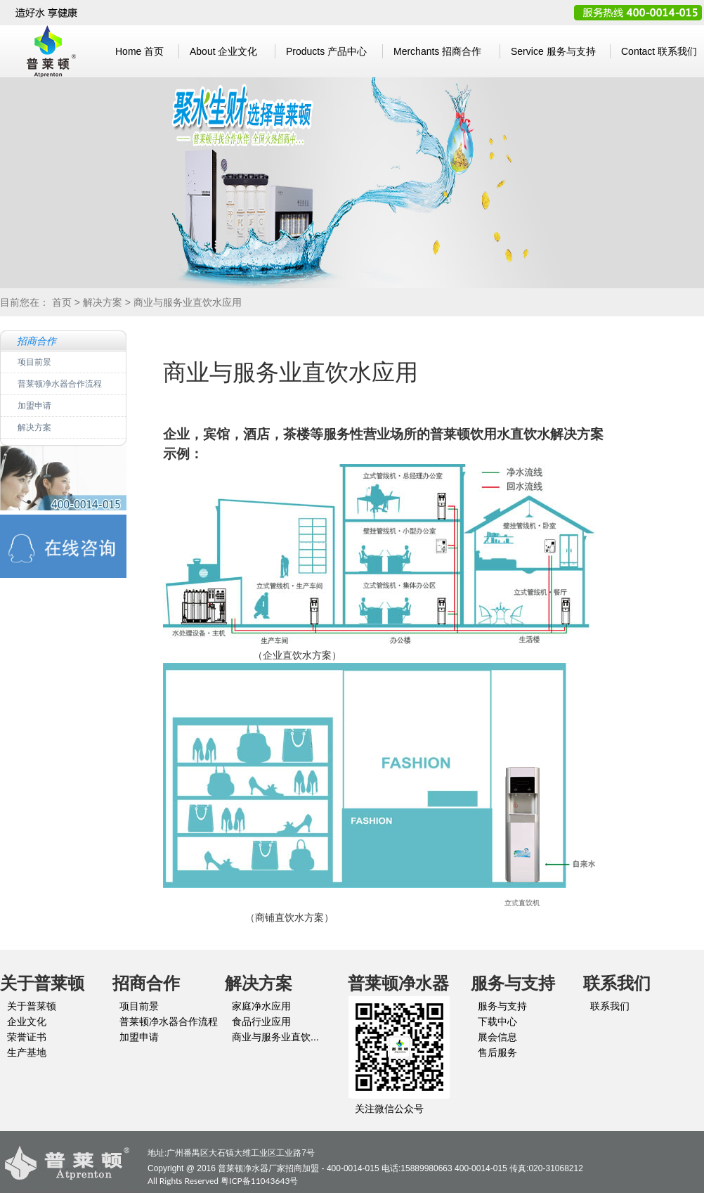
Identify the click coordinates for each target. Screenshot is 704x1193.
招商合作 (437, 51)
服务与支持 (553, 51)
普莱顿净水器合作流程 (60, 383)
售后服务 (497, 1052)
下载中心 (497, 1021)
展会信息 (497, 1037)
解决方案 (102, 302)
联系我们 (659, 51)
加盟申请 (34, 405)
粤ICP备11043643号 (259, 1180)
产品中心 (326, 51)
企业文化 (223, 51)
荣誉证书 (26, 1037)
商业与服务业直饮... (275, 1037)
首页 (139, 51)
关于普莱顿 (31, 1006)
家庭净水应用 (261, 1006)
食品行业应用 (261, 1021)
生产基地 (26, 1052)
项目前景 (34, 361)
